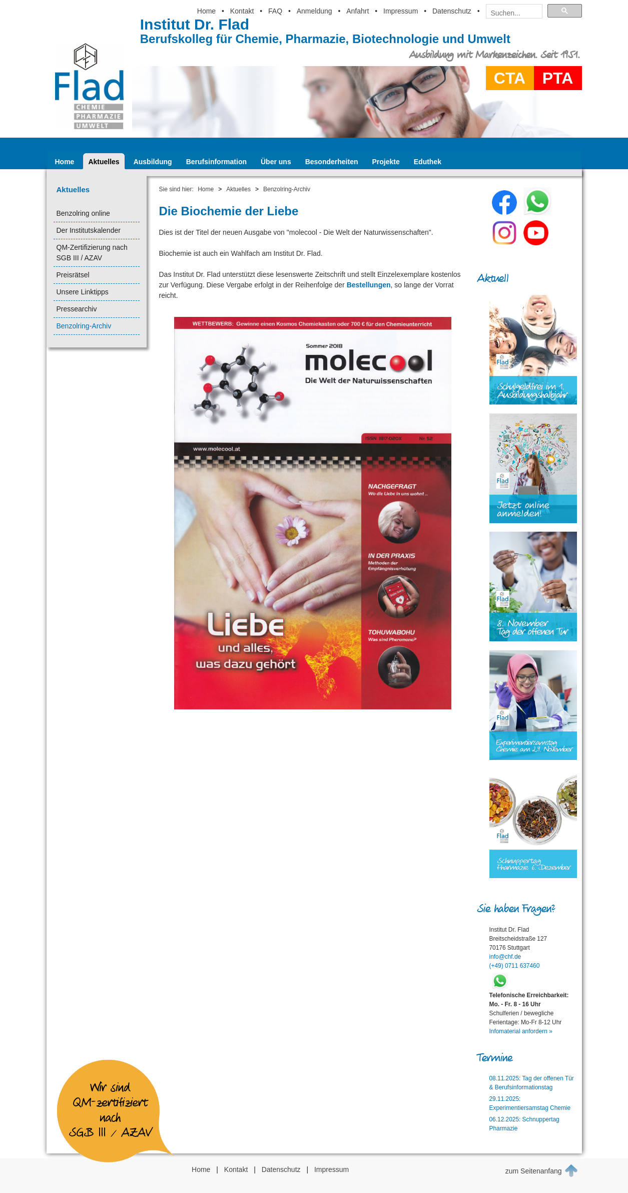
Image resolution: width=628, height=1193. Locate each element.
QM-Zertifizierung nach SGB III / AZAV (92, 252)
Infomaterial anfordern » (520, 1031)
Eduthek (427, 162)
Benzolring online (83, 213)
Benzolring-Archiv (84, 326)
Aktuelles (103, 162)
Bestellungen (369, 285)
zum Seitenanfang (541, 1170)
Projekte (386, 162)
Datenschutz (451, 11)
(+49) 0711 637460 (514, 965)
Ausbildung (153, 162)
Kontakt (242, 11)
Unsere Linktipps (83, 292)
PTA (557, 78)
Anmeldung (314, 11)
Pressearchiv (77, 309)
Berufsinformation (216, 162)
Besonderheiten (331, 162)
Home (206, 11)
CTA (509, 78)
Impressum (400, 11)
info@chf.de (505, 956)
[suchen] (511, 13)
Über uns (276, 162)
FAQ (275, 11)
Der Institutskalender (89, 230)
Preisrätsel (73, 275)
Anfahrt (357, 11)
